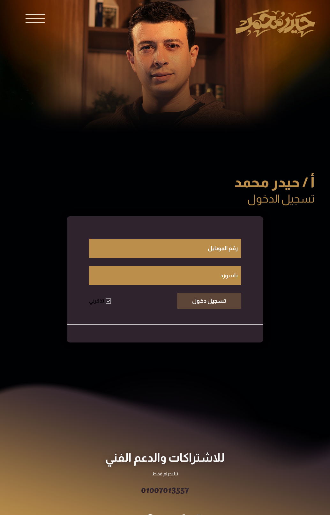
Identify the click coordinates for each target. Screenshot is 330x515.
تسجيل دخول (209, 301)
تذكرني (100, 301)
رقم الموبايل (223, 248)
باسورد (229, 275)
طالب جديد (165, 332)
